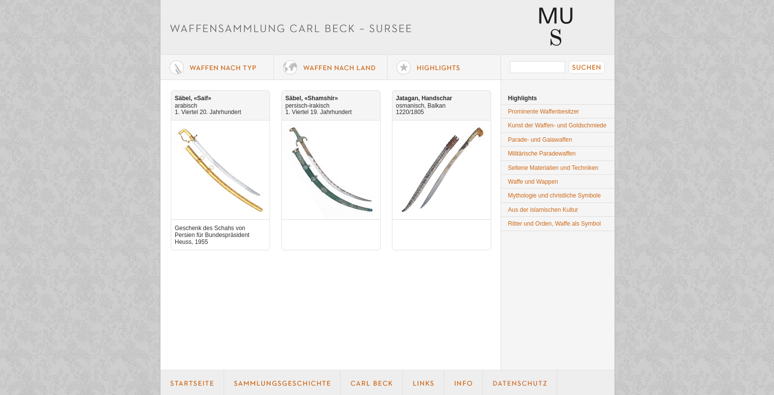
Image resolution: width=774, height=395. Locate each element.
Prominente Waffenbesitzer (543, 111)
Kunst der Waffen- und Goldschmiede (557, 125)
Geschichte (282, 382)
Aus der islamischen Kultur (543, 209)
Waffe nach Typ (217, 67)
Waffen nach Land (330, 67)
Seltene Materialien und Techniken (553, 167)
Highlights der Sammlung (444, 67)
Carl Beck (372, 382)
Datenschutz (520, 382)
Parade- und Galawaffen (540, 139)
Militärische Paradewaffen (542, 153)
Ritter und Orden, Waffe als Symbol (554, 223)
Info (463, 382)
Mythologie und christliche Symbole (554, 195)
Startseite (192, 382)
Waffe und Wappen (533, 181)
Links (423, 382)
